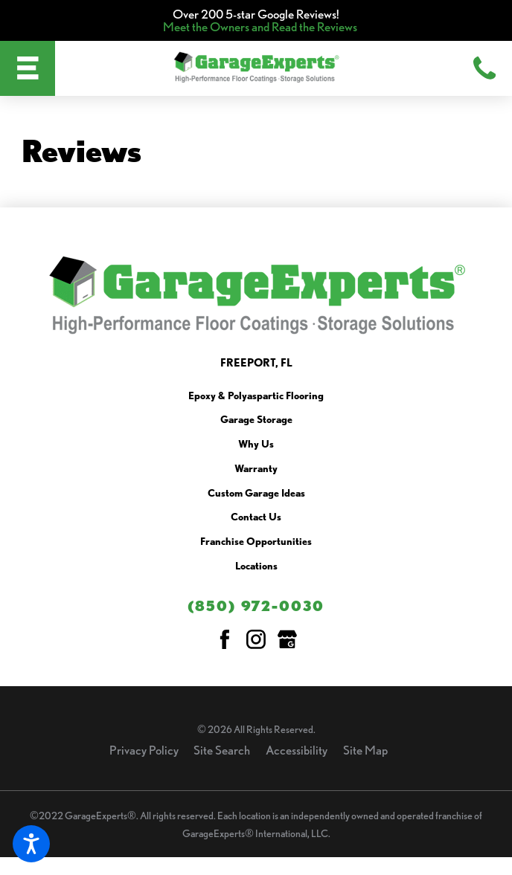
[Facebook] (224, 639)
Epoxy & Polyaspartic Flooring (256, 396)
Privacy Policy (144, 750)
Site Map (365, 750)
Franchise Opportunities (256, 542)
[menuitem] (255, 399)
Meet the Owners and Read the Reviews (260, 26)
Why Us (256, 444)
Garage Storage (256, 420)
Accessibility (296, 750)
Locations (256, 566)
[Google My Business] (287, 639)
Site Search (221, 750)
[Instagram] (256, 639)
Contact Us (256, 517)
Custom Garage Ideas (256, 493)
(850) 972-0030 (256, 606)
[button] (31, 843)
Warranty (256, 469)
